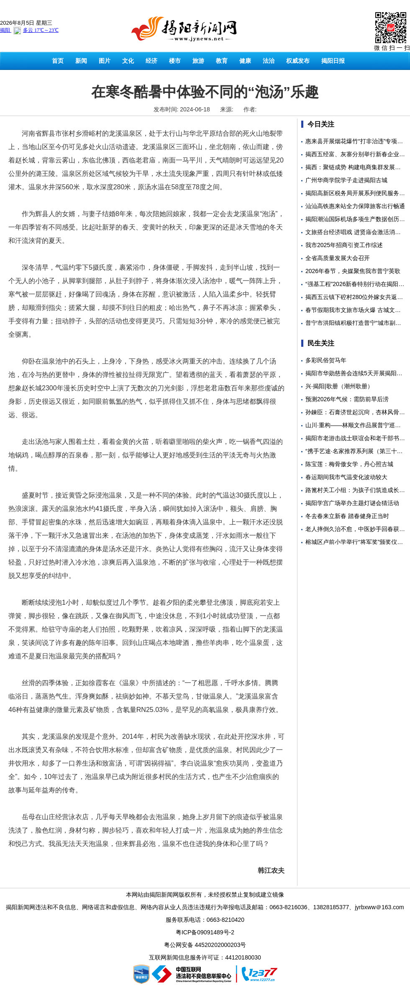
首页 (58, 60)
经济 (151, 60)
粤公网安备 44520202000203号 (205, 944)
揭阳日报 (333, 60)
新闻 (81, 60)
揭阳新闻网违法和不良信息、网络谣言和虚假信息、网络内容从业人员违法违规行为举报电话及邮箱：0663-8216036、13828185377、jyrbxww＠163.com (205, 907)
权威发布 (298, 60)
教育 (222, 60)
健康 (245, 60)
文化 (128, 60)
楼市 (175, 60)
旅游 (198, 60)
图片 (104, 60)
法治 (268, 60)
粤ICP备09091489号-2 (205, 932)
